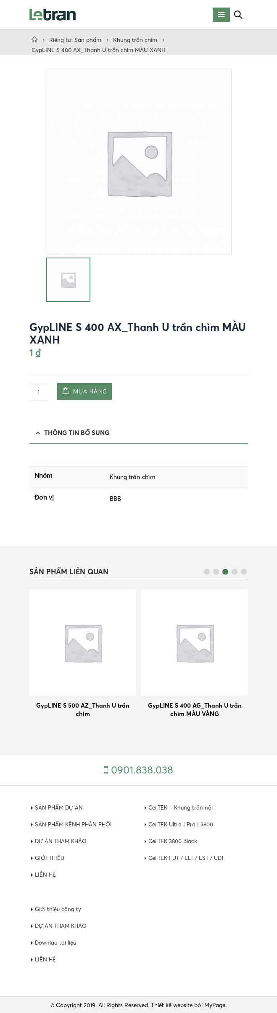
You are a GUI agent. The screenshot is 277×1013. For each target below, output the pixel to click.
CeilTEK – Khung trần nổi (181, 807)
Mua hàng (94, 391)
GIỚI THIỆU (50, 857)
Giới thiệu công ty (58, 908)
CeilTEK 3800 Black (173, 840)
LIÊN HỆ (46, 874)
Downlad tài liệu (56, 942)
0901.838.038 (142, 769)
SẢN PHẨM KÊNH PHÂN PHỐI (74, 823)
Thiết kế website (172, 1004)
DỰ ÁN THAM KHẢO (62, 840)
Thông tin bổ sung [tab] (76, 433)
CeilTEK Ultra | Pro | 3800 (181, 823)
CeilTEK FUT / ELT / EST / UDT (189, 857)
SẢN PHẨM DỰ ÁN (59, 807)
